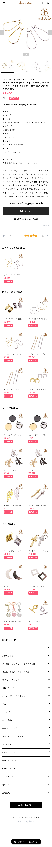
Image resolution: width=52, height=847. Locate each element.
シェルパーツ (8, 744)
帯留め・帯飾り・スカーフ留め (15, 672)
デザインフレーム (9, 752)
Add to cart (26, 211)
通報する (46, 226)
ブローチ (6, 704)
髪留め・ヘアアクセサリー (14, 728)
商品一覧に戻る (26, 805)
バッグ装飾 (7, 720)
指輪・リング (8, 688)
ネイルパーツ (8, 776)
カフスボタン (8, 656)
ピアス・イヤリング (10, 680)
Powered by (26, 822)
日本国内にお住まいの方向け (26, 219)
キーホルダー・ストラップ (13, 696)
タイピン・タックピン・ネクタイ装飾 (18, 664)
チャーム (6, 648)
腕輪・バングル (9, 760)
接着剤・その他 (9, 768)
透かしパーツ (8, 785)
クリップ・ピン (9, 712)
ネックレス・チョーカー (13, 736)
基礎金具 (6, 793)
